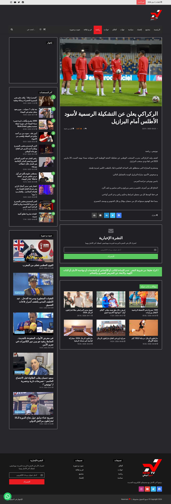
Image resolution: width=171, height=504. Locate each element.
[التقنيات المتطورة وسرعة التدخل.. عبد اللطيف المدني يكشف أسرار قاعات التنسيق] (33, 284)
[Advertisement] (59, 13)
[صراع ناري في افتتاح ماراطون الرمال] (111, 328)
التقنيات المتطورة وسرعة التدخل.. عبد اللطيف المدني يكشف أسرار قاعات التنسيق (35, 301)
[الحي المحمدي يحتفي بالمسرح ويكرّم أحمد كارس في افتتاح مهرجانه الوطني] (46, 149)
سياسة (130, 30)
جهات (122, 30)
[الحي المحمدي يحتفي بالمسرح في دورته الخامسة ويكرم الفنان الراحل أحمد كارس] (46, 205)
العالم (114, 30)
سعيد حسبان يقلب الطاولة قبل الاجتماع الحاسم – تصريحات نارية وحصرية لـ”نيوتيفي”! (34, 381)
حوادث (106, 30)
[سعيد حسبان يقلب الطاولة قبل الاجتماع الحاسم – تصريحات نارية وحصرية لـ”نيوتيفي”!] (33, 363)
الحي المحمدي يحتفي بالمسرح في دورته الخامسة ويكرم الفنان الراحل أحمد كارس (25, 204)
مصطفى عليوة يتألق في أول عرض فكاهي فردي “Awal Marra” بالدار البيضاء (26, 176)
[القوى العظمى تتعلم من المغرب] (33, 251)
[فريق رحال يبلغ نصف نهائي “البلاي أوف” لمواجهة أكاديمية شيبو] (111, 299)
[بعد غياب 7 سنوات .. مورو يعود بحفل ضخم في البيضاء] (46, 113)
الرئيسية (157, 30)
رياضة (97, 30)
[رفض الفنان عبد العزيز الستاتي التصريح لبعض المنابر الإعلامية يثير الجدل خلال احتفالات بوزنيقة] (46, 162)
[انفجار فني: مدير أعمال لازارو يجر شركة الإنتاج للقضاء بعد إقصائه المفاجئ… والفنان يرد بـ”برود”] (46, 190)
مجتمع (148, 30)
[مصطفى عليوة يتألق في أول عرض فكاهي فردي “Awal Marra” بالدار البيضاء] (46, 177)
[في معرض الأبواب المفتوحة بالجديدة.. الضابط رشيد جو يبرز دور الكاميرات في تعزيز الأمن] (33, 324)
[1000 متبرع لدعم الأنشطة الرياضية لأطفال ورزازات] (143, 299)
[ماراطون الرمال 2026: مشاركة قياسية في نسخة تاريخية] (78, 328)
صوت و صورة (75, 30)
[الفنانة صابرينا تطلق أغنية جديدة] (46, 217)
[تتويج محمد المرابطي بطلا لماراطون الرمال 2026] (78, 299)
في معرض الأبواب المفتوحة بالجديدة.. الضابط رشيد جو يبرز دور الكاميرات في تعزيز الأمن (34, 341)
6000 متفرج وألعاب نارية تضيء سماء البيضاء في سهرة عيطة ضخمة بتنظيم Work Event (25, 123)
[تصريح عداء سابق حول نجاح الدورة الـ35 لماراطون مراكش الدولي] (33, 403)
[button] (7, 496)
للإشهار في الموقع (16, 499)
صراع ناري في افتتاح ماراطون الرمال (111, 338)
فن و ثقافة (88, 30)
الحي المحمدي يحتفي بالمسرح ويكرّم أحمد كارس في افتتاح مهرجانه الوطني (25, 148)
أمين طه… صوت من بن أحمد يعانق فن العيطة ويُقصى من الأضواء (26, 136)
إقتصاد (139, 30)
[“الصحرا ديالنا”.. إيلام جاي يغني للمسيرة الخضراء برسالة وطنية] (46, 101)
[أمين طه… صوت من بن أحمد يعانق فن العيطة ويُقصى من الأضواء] (46, 137)
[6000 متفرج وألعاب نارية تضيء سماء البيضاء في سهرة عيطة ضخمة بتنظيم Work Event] (46, 124)
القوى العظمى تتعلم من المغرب (38, 265)
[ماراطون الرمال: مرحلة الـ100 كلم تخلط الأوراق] (143, 328)
